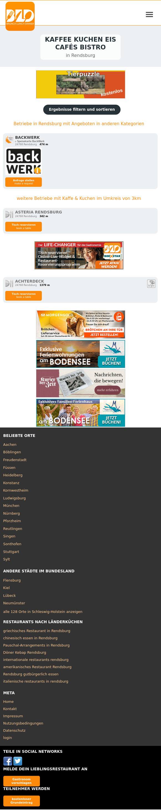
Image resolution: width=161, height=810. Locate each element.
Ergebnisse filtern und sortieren (82, 110)
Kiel (6, 588)
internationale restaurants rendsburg (36, 660)
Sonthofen (12, 544)
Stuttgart (11, 552)
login (7, 738)
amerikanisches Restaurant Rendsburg (37, 667)
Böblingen (12, 453)
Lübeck (9, 596)
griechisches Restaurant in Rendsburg (36, 631)
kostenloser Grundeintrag (22, 801)
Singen (9, 537)
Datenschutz (14, 731)
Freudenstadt (15, 460)
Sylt (6, 560)
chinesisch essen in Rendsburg (30, 639)
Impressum (13, 717)
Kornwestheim (16, 491)
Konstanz (11, 483)
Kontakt (10, 709)
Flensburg (12, 580)
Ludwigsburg (14, 499)
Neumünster (14, 604)
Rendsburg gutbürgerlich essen (31, 675)
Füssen (9, 468)
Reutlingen (12, 529)
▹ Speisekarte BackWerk (29, 141)
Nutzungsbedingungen (23, 724)
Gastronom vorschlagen (21, 781)
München (11, 506)
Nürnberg (11, 514)
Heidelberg (13, 476)
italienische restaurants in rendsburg (35, 682)
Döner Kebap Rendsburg (24, 653)
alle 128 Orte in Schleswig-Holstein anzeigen (43, 612)
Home (8, 702)
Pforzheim (12, 521)
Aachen (10, 445)
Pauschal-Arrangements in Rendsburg (36, 646)
